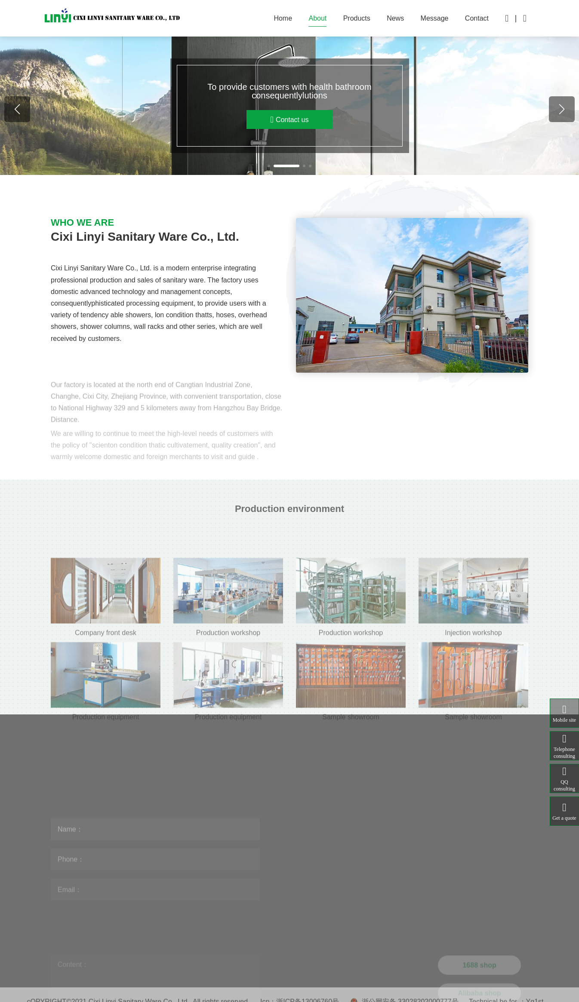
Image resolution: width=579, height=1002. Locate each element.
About (317, 18)
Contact (477, 18)
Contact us (290, 119)
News (395, 18)
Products (356, 18)
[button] (269, 166)
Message (435, 18)
